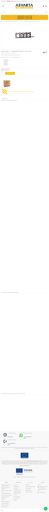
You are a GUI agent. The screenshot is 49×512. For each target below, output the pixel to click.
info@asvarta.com (16, 1)
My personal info (29, 492)
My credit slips (28, 488)
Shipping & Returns (17, 490)
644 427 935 (23, 1)
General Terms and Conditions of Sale (17, 492)
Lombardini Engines (5, 505)
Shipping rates (16, 486)
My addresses (28, 490)
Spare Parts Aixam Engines (7, 495)
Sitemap (15, 500)
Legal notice (16, 488)
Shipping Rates (5, 98)
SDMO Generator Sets (6, 501)
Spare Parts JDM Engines (6, 493)
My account (30, 482)
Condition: (12, 52)
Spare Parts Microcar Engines (5, 488)
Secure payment (17, 496)
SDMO (3, 499)
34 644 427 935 (42, 492)
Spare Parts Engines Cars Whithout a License (6, 485)
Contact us (16, 484)
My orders (28, 484)
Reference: (3, 52)
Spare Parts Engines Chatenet (5, 497)
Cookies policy (16, 498)
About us (15, 494)
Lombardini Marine (5, 503)
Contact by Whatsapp (28, 433)
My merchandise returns (30, 486)
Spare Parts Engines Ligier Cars (6, 491)
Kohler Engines (4, 506)
